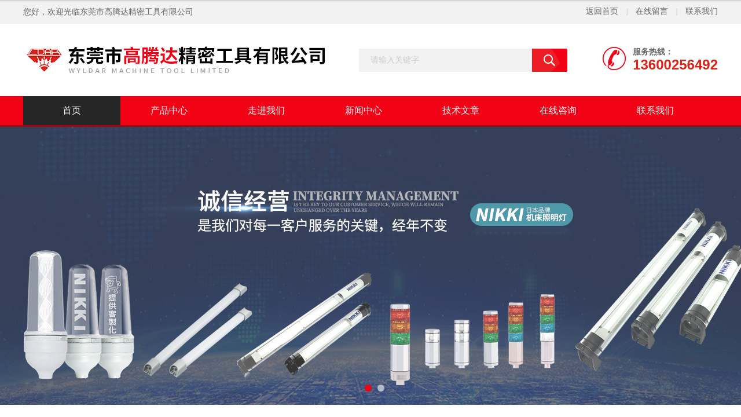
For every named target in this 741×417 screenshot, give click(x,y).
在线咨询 (558, 110)
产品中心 (169, 110)
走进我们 (266, 110)
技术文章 (460, 110)
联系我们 (701, 11)
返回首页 (602, 11)
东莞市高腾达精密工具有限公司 (136, 12)
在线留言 (652, 11)
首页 (72, 110)
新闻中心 (363, 110)
